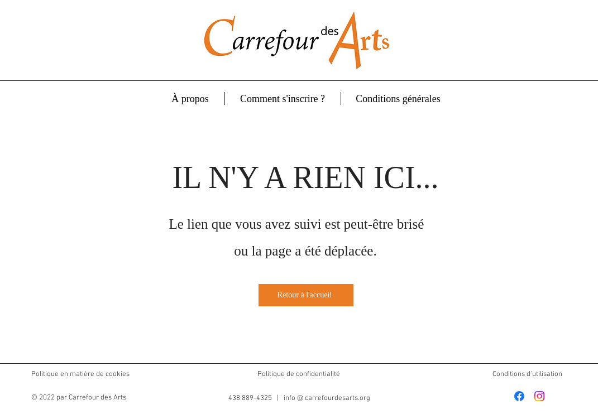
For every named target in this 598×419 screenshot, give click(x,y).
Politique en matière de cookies (81, 374)
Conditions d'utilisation (527, 374)
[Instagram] (539, 396)
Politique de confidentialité (298, 374)
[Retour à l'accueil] (306, 295)
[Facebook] (519, 396)
